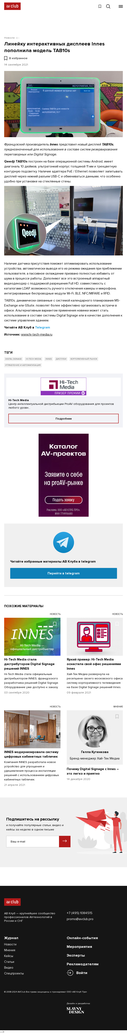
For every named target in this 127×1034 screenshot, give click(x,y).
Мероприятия (79, 946)
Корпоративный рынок (83, 359)
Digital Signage (13, 359)
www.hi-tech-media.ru (36, 334)
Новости (10, 944)
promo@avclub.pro (80, 919)
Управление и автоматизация (23, 365)
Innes (48, 359)
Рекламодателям (83, 964)
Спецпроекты (14, 973)
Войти (81, 973)
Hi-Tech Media (33, 359)
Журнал (11, 938)
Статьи (9, 962)
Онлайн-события (82, 938)
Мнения (9, 950)
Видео (8, 967)
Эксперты (76, 955)
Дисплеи (61, 359)
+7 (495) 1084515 (79, 913)
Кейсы (8, 956)
